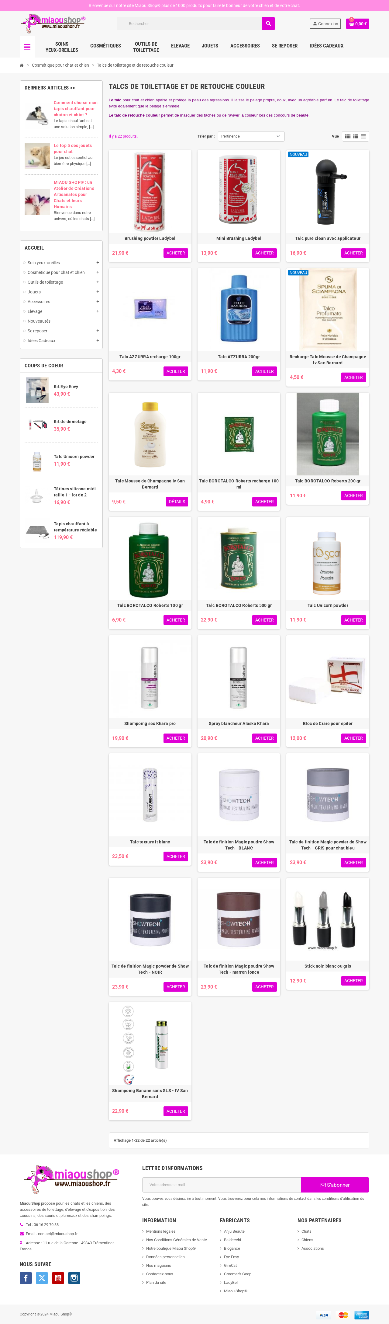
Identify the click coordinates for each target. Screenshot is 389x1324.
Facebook (26, 1278)
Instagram (74, 1278)
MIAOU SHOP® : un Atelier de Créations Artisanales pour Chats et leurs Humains (74, 194)
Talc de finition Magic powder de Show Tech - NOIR (150, 969)
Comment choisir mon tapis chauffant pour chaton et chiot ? (76, 108)
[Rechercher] (196, 23)
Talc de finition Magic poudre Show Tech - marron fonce (239, 969)
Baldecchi (232, 1240)
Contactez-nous (159, 1274)
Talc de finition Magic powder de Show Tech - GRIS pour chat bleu (328, 844)
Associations (312, 1248)
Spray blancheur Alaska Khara (239, 723)
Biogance (232, 1248)
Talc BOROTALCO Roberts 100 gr (150, 605)
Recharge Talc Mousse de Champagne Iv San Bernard (328, 359)
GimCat (230, 1265)
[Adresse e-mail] (221, 1185)
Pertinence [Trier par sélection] (230, 136)
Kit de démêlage (70, 421)
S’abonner (335, 1185)
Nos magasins (158, 1265)
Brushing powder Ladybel (150, 238)
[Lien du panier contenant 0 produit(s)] (357, 24)
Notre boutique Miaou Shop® (171, 1248)
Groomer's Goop (237, 1274)
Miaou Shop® (235, 1291)
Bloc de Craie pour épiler (328, 723)
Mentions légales (161, 1231)
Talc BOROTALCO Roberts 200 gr (328, 480)
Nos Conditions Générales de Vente (176, 1240)
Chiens (307, 1240)
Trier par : (206, 136)
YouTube (58, 1278)
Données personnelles (165, 1257)
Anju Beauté (234, 1231)
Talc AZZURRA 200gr (239, 356)
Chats (306, 1231)
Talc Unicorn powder (74, 456)
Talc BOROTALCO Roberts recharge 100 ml (239, 483)
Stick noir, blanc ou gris (328, 966)
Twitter (42, 1278)
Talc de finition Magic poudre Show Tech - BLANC (239, 844)
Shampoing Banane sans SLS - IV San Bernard (150, 1093)
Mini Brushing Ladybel (238, 238)
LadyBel (231, 1282)
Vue (335, 136)
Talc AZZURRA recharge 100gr (150, 356)
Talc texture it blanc (150, 841)
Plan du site (156, 1282)
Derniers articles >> (50, 88)
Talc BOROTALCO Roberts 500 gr (239, 605)
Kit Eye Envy (66, 386)
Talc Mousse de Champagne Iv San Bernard (150, 483)
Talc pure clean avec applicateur (327, 238)
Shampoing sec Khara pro (150, 723)
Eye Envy (231, 1257)
